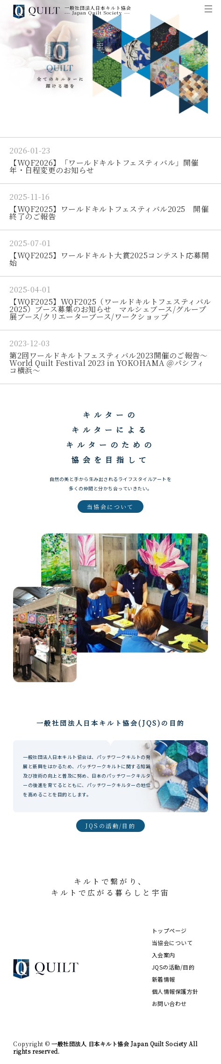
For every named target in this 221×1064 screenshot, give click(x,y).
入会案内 (163, 955)
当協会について (110, 506)
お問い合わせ (169, 1003)
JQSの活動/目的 (111, 826)
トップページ (169, 930)
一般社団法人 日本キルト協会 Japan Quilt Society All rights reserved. (105, 1047)
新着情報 (163, 979)
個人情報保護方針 (175, 991)
